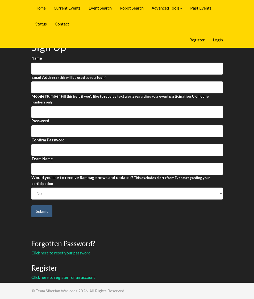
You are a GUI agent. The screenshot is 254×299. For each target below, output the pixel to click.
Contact (62, 23)
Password (40, 120)
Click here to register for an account (63, 277)
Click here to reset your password (60, 252)
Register (197, 39)
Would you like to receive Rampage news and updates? (120, 180)
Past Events (200, 8)
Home (40, 8)
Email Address (68, 77)
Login (218, 39)
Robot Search (132, 8)
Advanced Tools (167, 8)
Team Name (42, 158)
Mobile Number (120, 99)
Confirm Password (48, 139)
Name (36, 58)
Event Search (100, 8)
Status (41, 23)
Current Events (67, 8)
